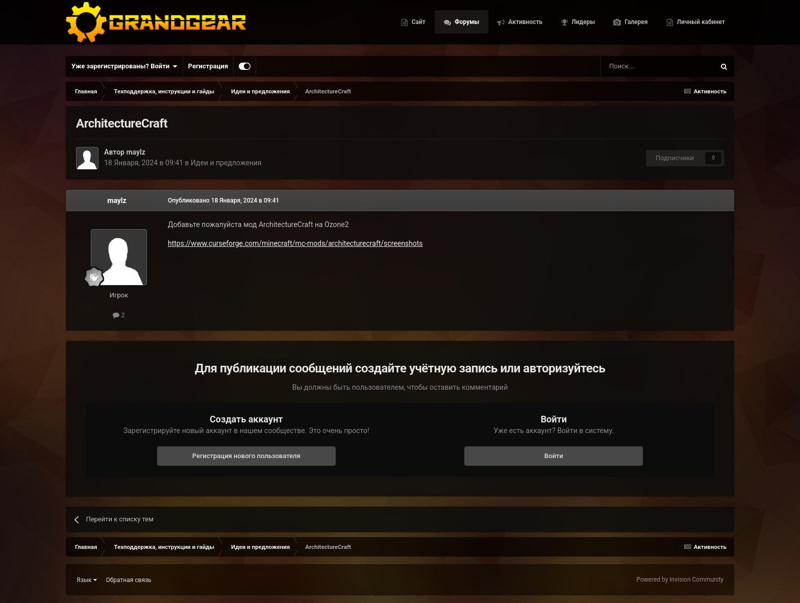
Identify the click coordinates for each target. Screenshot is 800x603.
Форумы (466, 25)
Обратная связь (129, 580)
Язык (87, 580)
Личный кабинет (700, 25)
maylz (135, 152)
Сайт (418, 25)
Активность (524, 25)
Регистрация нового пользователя (246, 456)
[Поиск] (634, 66)
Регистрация (208, 66)
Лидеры (582, 25)
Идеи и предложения (226, 163)
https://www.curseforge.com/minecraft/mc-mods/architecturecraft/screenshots (295, 243)
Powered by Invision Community (679, 579)
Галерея (635, 25)
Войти (553, 456)
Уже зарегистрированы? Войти (124, 66)
